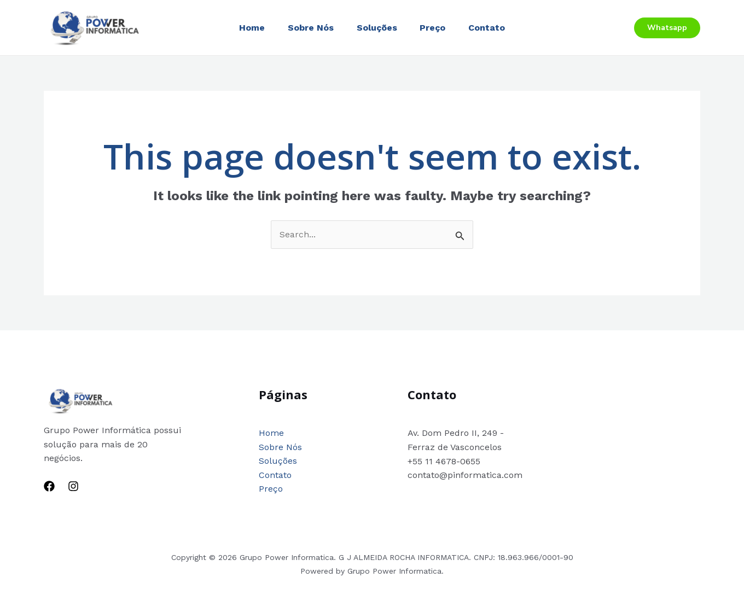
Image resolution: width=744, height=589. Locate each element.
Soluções (377, 27)
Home (245, 27)
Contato (493, 27)
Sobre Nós (307, 27)
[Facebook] (49, 486)
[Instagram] (73, 486)
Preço (436, 27)
